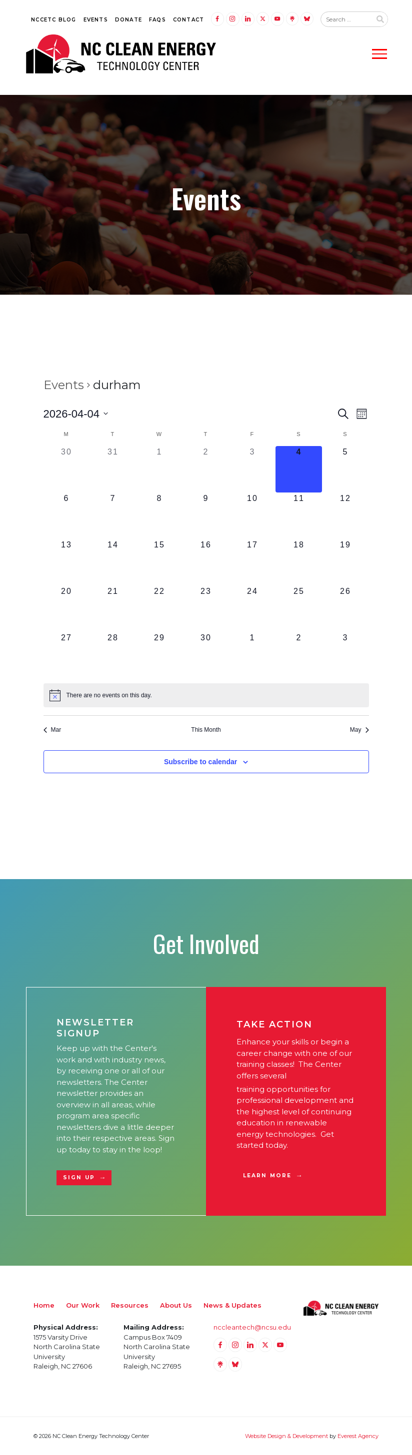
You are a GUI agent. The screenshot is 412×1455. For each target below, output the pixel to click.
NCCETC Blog (53, 19)
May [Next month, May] (359, 729)
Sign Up (79, 1177)
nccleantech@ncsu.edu (252, 1327)
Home (44, 1305)
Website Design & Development (286, 1436)
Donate (128, 19)
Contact (188, 19)
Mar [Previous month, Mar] (53, 729)
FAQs (157, 19)
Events (96, 19)
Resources (129, 1305)
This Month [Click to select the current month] (205, 729)
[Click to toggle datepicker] (76, 414)
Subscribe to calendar (200, 762)
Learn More (267, 1175)
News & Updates (233, 1305)
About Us (176, 1305)
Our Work (83, 1305)
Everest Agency (358, 1436)
